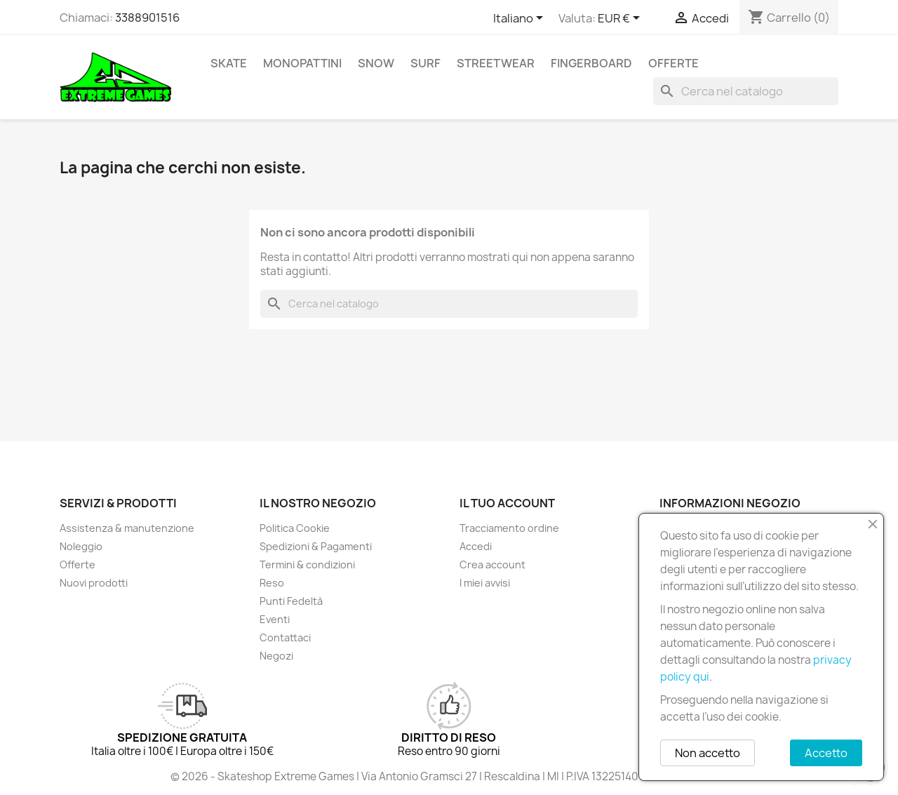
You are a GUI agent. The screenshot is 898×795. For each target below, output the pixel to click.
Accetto (826, 753)
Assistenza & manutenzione (127, 528)
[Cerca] (745, 91)
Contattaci (285, 637)
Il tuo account (507, 503)
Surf (425, 63)
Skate (228, 63)
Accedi (476, 546)
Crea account (492, 564)
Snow (376, 63)
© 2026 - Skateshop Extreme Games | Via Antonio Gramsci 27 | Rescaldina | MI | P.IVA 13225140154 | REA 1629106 (449, 776)
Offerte (673, 63)
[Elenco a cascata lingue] (520, 19)
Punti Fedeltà (291, 601)
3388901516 (147, 17)
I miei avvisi (485, 582)
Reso (272, 582)
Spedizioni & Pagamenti (316, 546)
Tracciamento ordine (509, 528)
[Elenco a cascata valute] (621, 19)
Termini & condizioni (307, 564)
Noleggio (81, 546)
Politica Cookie (295, 528)
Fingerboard (591, 63)
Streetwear (496, 63)
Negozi (276, 655)
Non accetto (707, 753)
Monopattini (302, 63)
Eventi (275, 619)
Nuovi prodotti (94, 582)
